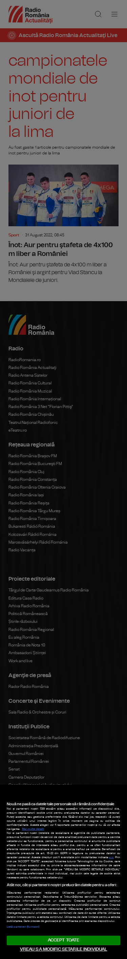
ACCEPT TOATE (64, 940)
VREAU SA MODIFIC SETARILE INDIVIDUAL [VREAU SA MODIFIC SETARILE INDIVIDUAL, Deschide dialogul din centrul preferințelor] (63, 949)
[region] (63, 872)
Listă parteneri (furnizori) (23, 927)
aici (111, 857)
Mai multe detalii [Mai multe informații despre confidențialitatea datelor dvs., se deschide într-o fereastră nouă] (33, 829)
